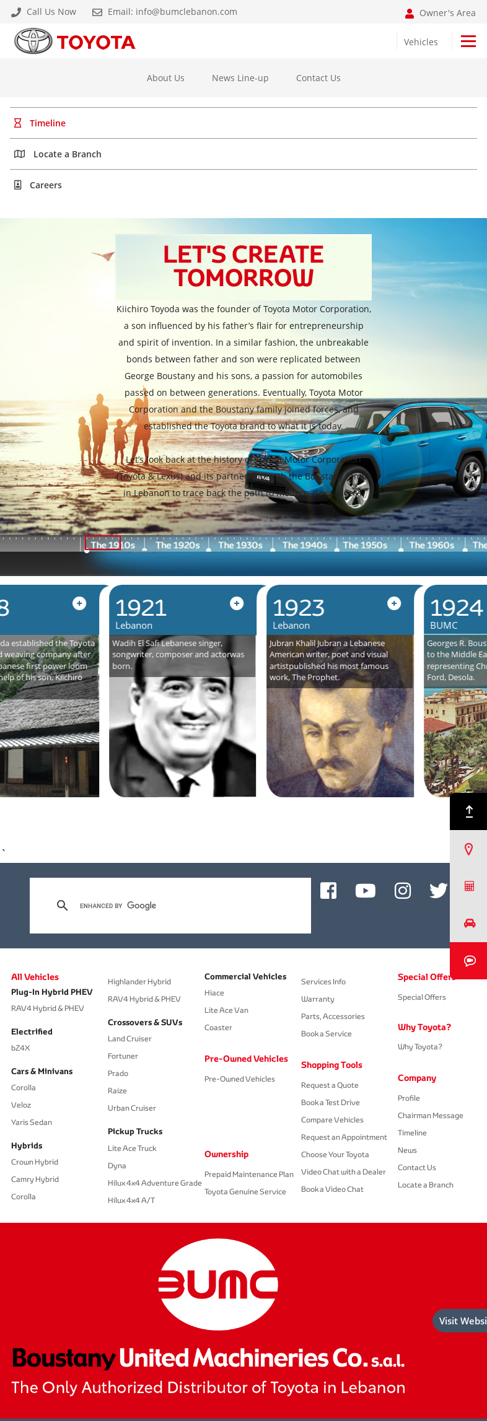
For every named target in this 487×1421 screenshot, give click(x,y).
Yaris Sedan (31, 1122)
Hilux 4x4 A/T (131, 1200)
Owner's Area (440, 13)
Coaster (218, 1027)
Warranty (318, 998)
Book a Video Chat (332, 1189)
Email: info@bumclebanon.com (164, 11)
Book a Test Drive (330, 1102)
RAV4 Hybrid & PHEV (47, 1008)
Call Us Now (43, 11)
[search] (168, 905)
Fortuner (123, 1055)
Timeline (412, 1132)
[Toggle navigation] (468, 41)
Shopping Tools (331, 1064)
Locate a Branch (58, 154)
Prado (118, 1073)
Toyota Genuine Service (245, 1191)
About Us (166, 78)
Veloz (21, 1104)
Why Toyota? (424, 1027)
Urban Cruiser (132, 1108)
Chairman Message (430, 1115)
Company (417, 1077)
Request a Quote (330, 1085)
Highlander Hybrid (139, 981)
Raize (117, 1090)
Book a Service (326, 1033)
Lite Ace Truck (132, 1148)
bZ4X (20, 1047)
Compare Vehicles (332, 1119)
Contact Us (318, 78)
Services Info (323, 981)
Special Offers (427, 976)
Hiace (214, 992)
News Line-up (240, 78)
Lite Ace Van (226, 1010)
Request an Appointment (344, 1137)
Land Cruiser (130, 1038)
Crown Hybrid (34, 1161)
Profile (409, 1098)
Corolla (23, 1087)
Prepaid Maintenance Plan (249, 1174)
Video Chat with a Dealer (343, 1171)
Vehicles (421, 42)
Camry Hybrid (35, 1179)
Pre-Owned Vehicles (243, 1058)
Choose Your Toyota (335, 1154)
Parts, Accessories (333, 1016)
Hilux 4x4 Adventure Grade (155, 1182)
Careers (38, 185)
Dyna (117, 1165)
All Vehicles (35, 976)
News (407, 1150)
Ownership (226, 1154)
